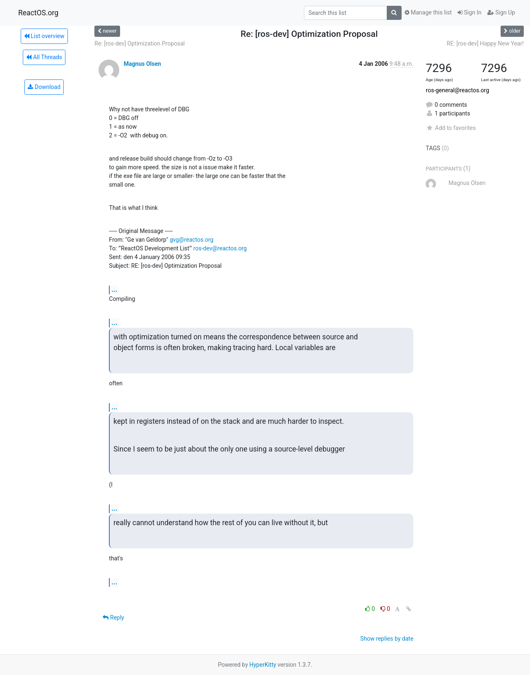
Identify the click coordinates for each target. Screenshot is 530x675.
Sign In (470, 12)
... (114, 289)
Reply (113, 617)
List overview (44, 36)
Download (44, 87)
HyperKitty (262, 664)
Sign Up (501, 12)
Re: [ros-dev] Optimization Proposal (139, 43)
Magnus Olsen (142, 63)
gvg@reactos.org (192, 239)
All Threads (44, 57)
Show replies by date (386, 638)
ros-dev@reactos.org (220, 248)
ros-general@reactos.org (457, 90)
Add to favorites (451, 128)
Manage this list (428, 12)
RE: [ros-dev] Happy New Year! (485, 43)
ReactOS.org (38, 13)
